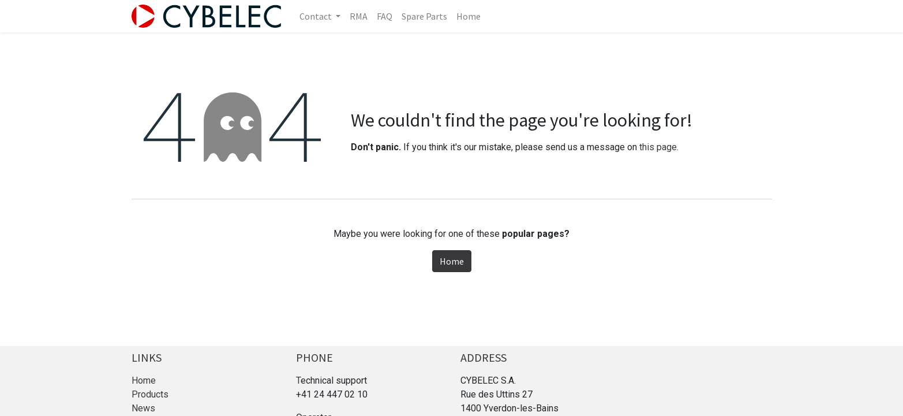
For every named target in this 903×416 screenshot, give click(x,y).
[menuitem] (358, 16)
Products (150, 394)
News (143, 408)
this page (658, 147)
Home (452, 261)
